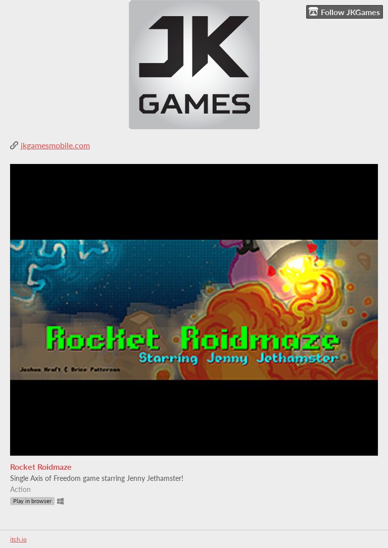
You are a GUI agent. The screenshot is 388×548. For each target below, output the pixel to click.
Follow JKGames (344, 12)
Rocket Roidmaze (41, 466)
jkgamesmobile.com (55, 145)
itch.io (18, 539)
